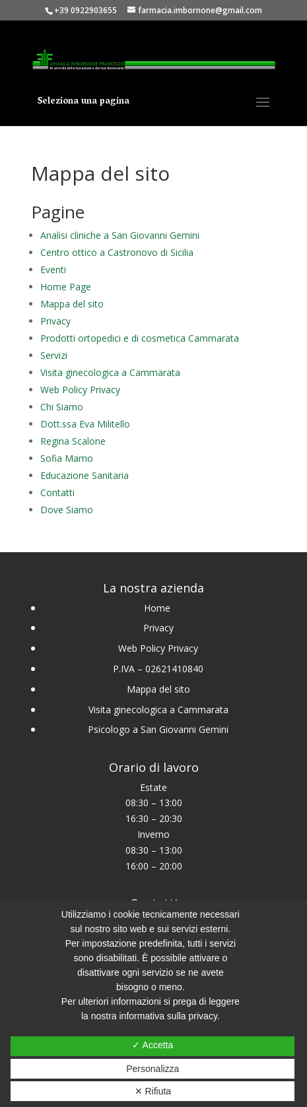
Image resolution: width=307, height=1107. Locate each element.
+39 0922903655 (85, 10)
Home (158, 608)
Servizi (53, 355)
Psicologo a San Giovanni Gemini (158, 729)
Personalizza (152, 1068)
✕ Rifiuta (153, 1091)
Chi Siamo (61, 406)
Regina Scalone (73, 441)
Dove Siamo (66, 509)
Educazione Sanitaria (84, 475)
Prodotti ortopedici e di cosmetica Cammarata (139, 338)
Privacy (55, 321)
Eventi (53, 269)
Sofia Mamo (66, 458)
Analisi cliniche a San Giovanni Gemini (119, 235)
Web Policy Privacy (80, 389)
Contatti (57, 492)
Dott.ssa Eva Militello (85, 424)
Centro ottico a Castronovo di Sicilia (116, 252)
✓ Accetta (152, 1045)
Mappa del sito (72, 304)
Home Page (65, 286)
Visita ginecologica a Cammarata (110, 372)
